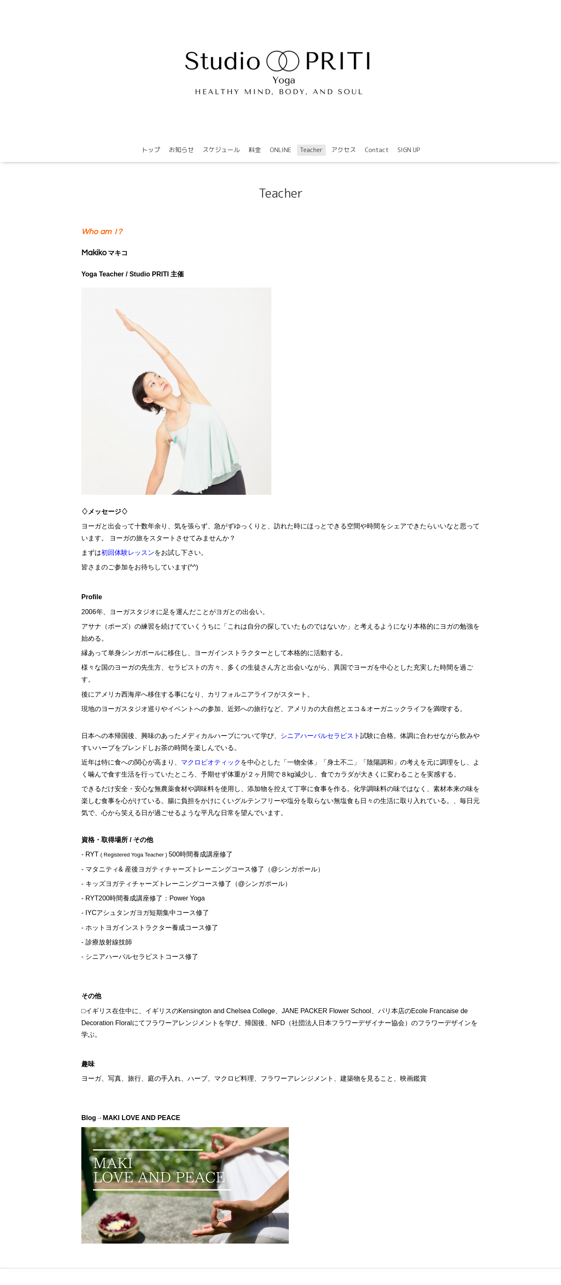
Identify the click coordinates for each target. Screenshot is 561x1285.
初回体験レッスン (127, 552)
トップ (150, 149)
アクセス (343, 149)
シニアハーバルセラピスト (320, 735)
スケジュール (221, 149)
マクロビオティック (211, 762)
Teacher (311, 149)
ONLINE (280, 149)
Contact (377, 149)
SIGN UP (409, 149)
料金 (255, 149)
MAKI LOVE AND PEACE (141, 1117)
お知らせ (181, 149)
